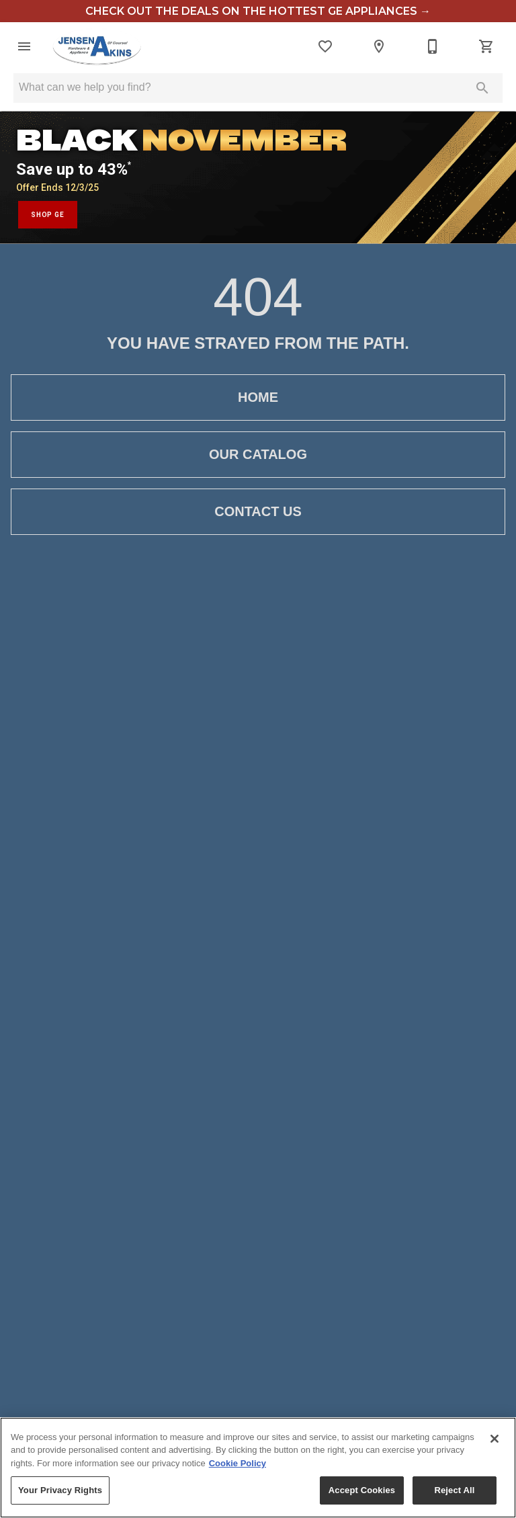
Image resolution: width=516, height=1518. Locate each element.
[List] (325, 46)
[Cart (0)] (486, 46)
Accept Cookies (362, 1490)
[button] (24, 46)
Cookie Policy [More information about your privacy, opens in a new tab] (237, 1463)
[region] (258, 1467)
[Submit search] (482, 88)
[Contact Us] (433, 46)
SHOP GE (47, 214)
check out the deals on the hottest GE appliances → (258, 11)
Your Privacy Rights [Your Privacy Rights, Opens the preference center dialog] (60, 1490)
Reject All (454, 1490)
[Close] (494, 1438)
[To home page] (96, 46)
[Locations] (379, 46)
